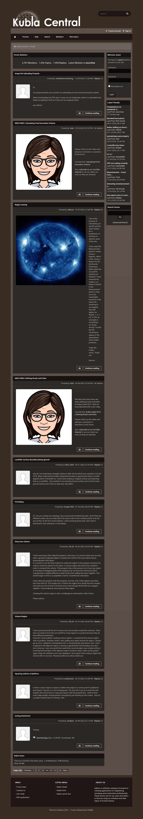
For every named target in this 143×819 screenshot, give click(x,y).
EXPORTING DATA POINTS (118, 136)
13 (43, 770)
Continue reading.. (92, 113)
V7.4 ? (109, 154)
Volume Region (21, 616)
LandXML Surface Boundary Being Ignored (32, 460)
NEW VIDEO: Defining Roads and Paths (30, 378)
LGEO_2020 (69, 465)
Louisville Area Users (115, 145)
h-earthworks (68, 679)
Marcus (71, 210)
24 (60, 770)
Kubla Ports (60, 790)
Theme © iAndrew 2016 (60, 810)
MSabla (119, 148)
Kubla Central (22, 46)
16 (55, 770)
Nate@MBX (120, 157)
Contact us (19, 790)
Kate (72, 128)
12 (39, 770)
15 (51, 770)
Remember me (115, 86)
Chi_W (71, 547)
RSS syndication (21, 797)
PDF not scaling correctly (117, 163)
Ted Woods (120, 189)
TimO (117, 177)
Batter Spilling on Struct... (117, 127)
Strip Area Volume (22, 542)
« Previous (27, 770)
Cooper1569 (69, 507)
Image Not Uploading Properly (27, 73)
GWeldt (118, 130)
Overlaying (19, 502)
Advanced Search (120, 222)
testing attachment (22, 716)
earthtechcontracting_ (65, 78)
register (121, 60)
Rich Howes (120, 121)
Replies (97, 78)
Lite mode (19, 794)
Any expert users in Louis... (118, 195)
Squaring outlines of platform (27, 674)
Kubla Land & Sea (63, 794)
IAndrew (70, 721)
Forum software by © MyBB (82, 810)
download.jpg (41, 738)
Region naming (21, 205)
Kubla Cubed (61, 787)
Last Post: (111, 112)
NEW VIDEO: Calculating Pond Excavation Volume (35, 123)
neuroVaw (90, 63)
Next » (65, 770)
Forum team (20, 787)
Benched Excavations (115, 118)
